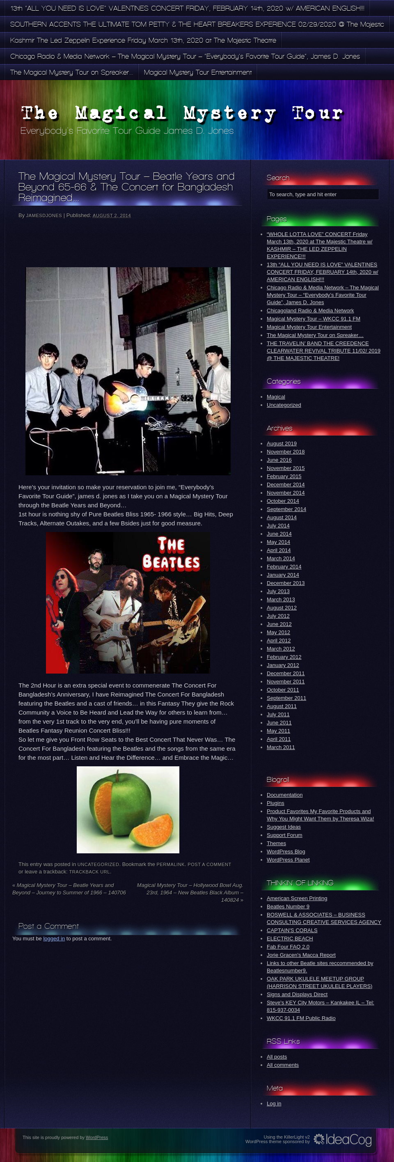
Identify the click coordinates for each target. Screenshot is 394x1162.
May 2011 (278, 731)
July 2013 (278, 591)
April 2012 (279, 640)
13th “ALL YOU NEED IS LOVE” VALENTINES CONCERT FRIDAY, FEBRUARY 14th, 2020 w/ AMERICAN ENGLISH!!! (187, 8)
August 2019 (282, 443)
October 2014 (283, 501)
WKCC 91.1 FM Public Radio (301, 1018)
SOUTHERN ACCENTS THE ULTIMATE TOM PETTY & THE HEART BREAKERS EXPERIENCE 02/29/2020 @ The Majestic (197, 24)
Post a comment (209, 864)
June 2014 (279, 534)
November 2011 (286, 681)
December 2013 (286, 583)
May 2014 (278, 542)
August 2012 (282, 608)
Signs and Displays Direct (297, 994)
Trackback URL (89, 871)
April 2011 (279, 739)
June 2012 (279, 624)
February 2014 (284, 567)
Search (278, 177)
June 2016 (279, 460)
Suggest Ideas (284, 827)
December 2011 (286, 673)
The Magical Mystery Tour (183, 112)
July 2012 (278, 616)
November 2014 (286, 493)
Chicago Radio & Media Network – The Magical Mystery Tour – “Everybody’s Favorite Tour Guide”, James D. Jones (185, 56)
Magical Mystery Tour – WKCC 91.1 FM (313, 319)
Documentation (284, 795)
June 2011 (279, 723)
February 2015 (284, 476)
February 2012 (284, 657)
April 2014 (279, 550)
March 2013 (281, 599)
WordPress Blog (286, 851)
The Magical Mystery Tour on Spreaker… (71, 72)
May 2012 (278, 632)
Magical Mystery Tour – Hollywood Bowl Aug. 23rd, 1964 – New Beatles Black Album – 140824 (190, 892)
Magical (276, 397)
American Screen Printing (297, 898)
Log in (274, 1103)
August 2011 (282, 706)
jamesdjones (44, 215)
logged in (54, 938)
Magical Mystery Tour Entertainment (198, 72)
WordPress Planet (288, 860)
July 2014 (278, 526)
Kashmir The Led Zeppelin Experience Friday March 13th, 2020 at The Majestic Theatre (143, 40)
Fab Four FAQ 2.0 (288, 947)
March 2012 (281, 649)
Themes (276, 843)
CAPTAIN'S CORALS (292, 930)
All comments (283, 1065)
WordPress (97, 1137)
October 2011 (283, 690)
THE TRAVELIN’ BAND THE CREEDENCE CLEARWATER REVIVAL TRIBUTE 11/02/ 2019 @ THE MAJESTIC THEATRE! (323, 350)
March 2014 (281, 558)
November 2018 (286, 452)
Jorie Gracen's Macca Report (301, 955)
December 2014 (286, 484)
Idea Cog (342, 1140)
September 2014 (286, 509)
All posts (277, 1057)
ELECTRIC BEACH (290, 938)
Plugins (275, 803)
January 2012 (283, 665)
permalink (171, 864)
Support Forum (284, 835)
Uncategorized (98, 864)
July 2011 (278, 714)
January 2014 (283, 575)
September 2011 (286, 698)
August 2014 (282, 517)
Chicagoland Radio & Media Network (310, 310)
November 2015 (286, 468)
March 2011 (281, 747)
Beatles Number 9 (288, 906)
